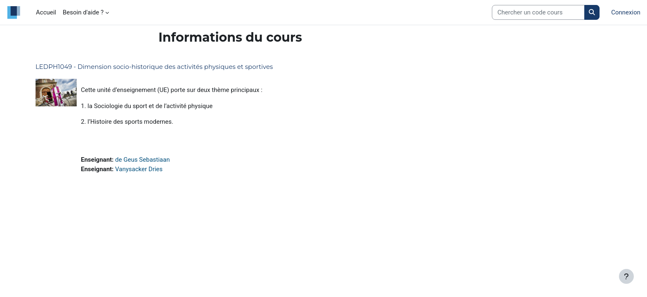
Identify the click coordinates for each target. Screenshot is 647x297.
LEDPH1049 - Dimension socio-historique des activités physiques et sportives (154, 67)
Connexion (625, 12)
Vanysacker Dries (139, 169)
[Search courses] (538, 12)
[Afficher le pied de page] (626, 276)
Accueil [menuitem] (46, 12)
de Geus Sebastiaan (142, 159)
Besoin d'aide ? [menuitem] (83, 12)
